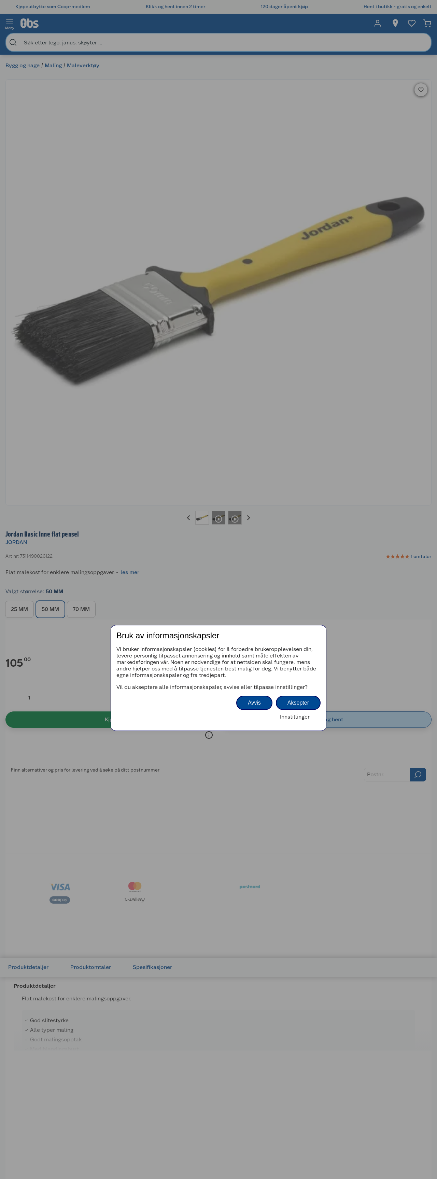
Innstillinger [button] (295, 716)
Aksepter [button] (298, 703)
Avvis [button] (254, 703)
